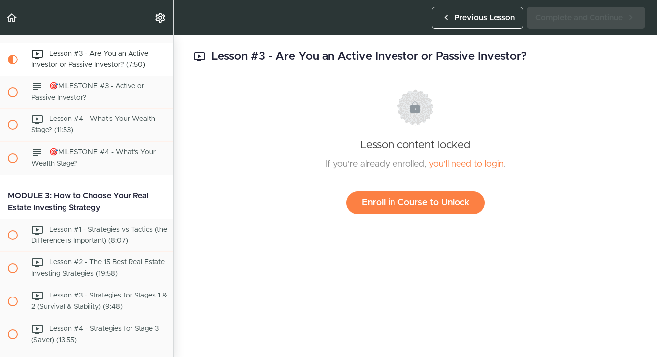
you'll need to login (466, 164)
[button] (12, 17)
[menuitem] (160, 17)
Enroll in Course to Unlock (415, 202)
